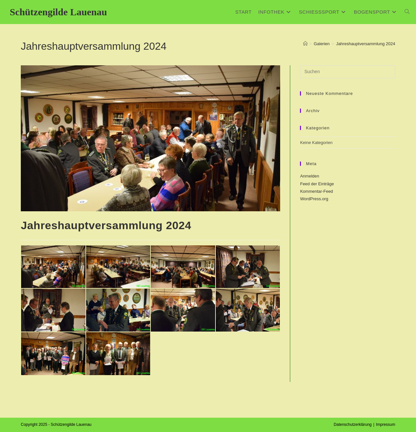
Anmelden (309, 176)
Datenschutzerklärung (353, 424)
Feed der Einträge (317, 183)
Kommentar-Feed (316, 191)
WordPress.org (314, 198)
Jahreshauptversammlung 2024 (365, 43)
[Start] (305, 43)
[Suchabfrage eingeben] (347, 71)
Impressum (385, 424)
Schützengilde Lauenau (58, 12)
